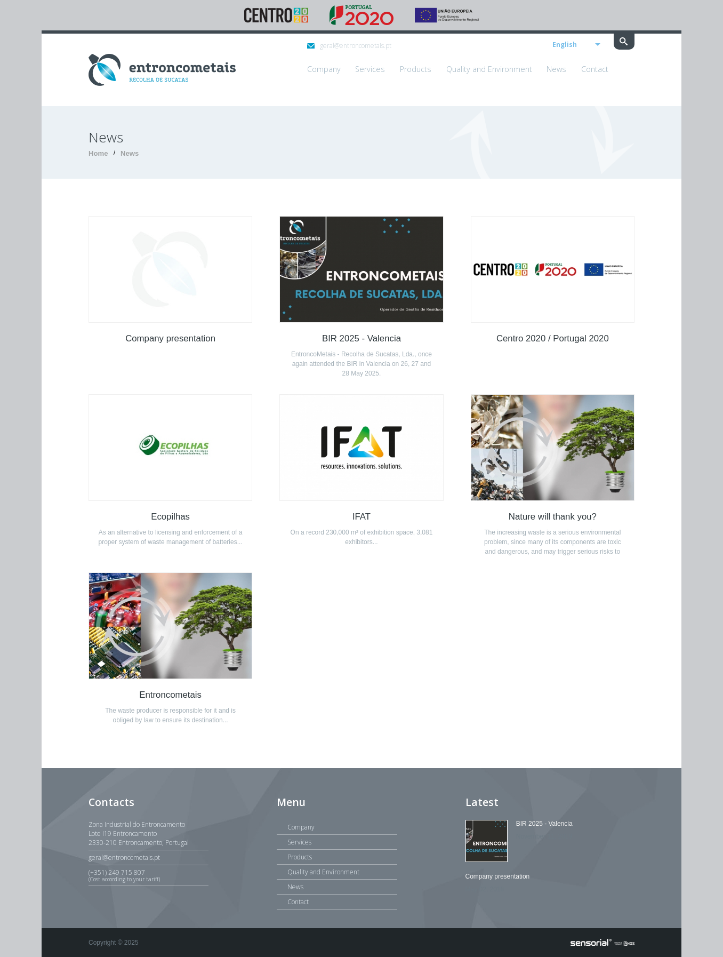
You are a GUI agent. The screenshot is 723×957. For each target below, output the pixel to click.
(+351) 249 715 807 (148, 875)
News (129, 153)
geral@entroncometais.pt (349, 45)
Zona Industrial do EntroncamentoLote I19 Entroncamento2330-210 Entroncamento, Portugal (139, 833)
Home (98, 153)
